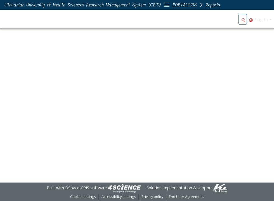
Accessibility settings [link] (118, 196)
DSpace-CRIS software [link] (86, 187)
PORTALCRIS (185, 5)
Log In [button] (262, 19)
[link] (124, 187)
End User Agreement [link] (186, 196)
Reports (213, 5)
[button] (243, 19)
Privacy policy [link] (152, 196)
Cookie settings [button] (83, 196)
